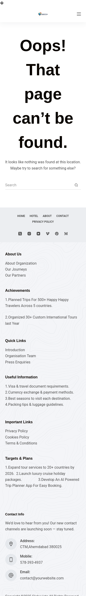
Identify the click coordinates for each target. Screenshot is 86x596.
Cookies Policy (17, 437)
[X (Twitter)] (20, 233)
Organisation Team (20, 356)
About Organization (21, 263)
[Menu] (79, 14)
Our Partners (15, 275)
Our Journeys (16, 269)
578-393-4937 (31, 562)
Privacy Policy (43, 221)
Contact (62, 216)
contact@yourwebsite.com (42, 578)
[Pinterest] (56, 233)
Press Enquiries (18, 362)
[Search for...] (38, 185)
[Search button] (76, 185)
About (47, 216)
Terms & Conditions (21, 443)
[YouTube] (38, 233)
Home (21, 216)
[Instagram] (29, 233)
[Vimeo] (47, 233)
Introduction (15, 350)
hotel (34, 216)
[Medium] (66, 233)
